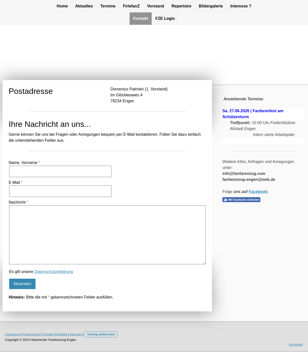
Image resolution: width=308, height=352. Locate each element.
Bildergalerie (211, 6)
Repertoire (181, 6)
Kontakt (140, 18)
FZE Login (165, 18)
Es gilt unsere (41, 272)
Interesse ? (240, 6)
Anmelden (296, 344)
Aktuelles (84, 6)
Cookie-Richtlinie (55, 334)
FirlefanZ (131, 6)
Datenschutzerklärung (53, 272)
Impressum (13, 334)
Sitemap (76, 334)
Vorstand (155, 6)
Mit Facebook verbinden (241, 200)
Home (62, 6)
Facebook (258, 192)
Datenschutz (32, 334)
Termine (107, 6)
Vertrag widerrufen (101, 334)
